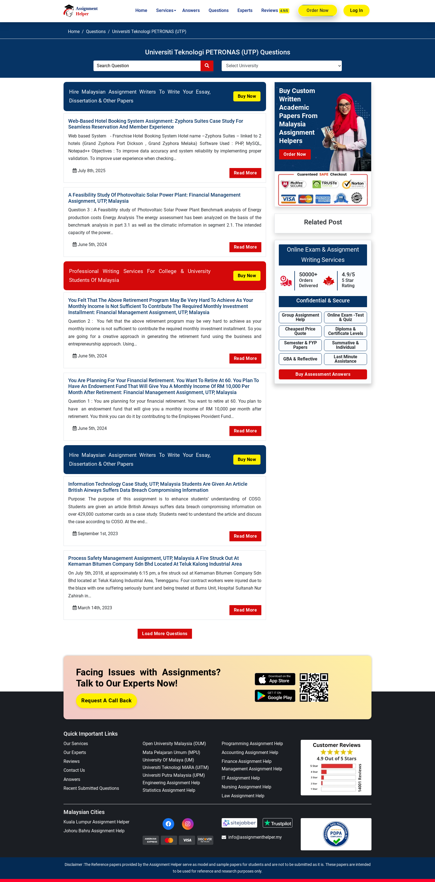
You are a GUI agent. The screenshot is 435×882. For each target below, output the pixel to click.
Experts (244, 10)
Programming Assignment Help (252, 735)
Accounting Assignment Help (250, 744)
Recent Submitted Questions (91, 780)
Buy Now (247, 96)
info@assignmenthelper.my (252, 829)
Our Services (76, 735)
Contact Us (74, 762)
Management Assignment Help (252, 761)
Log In (356, 10)
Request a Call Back (106, 693)
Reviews (275, 10)
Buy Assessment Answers (322, 374)
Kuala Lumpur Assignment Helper (96, 814)
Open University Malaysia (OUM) (174, 735)
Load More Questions (165, 625)
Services (164, 10)
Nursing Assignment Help (246, 779)
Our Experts (75, 744)
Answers (191, 10)
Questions (219, 10)
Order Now (317, 10)
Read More (245, 171)
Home (141, 10)
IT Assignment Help (241, 770)
